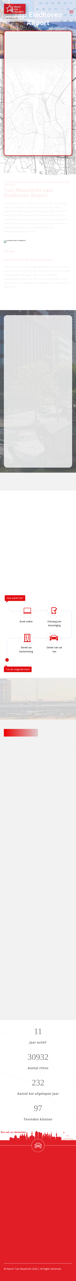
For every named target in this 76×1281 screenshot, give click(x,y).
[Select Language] (15, 18)
